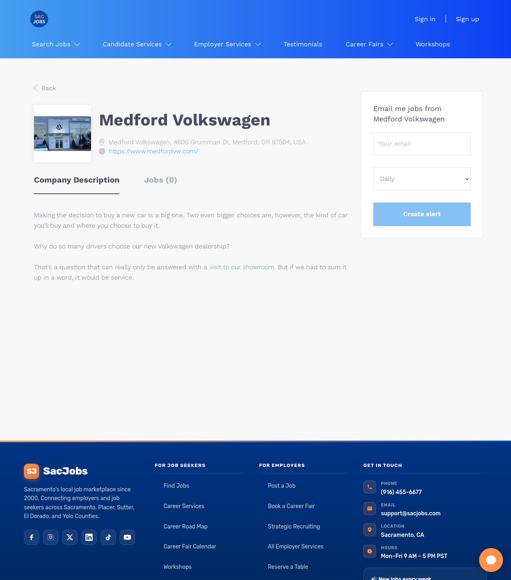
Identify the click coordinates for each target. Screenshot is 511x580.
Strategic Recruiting (294, 526)
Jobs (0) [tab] (160, 180)
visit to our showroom (241, 267)
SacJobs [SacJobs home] (55, 471)
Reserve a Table (288, 567)
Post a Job (281, 486)
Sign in (425, 19)
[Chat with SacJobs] (491, 560)
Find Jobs (176, 486)
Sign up (467, 19)
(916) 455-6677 (401, 492)
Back (48, 88)
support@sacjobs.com (410, 513)
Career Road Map (186, 526)
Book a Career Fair (291, 506)
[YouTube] (127, 537)
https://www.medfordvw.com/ (153, 151)
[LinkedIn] (89, 537)
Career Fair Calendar (190, 546)
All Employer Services (296, 546)
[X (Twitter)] (69, 537)
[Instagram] (50, 537)
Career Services (184, 506)
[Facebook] (31, 537)
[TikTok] (108, 537)
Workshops (178, 567)
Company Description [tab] (76, 180)
